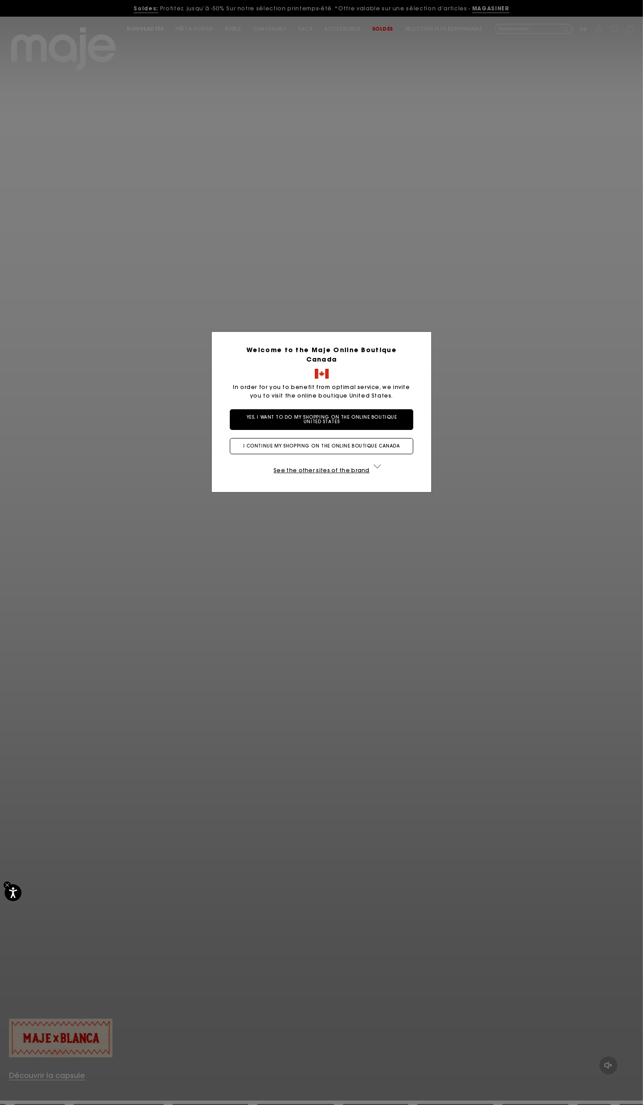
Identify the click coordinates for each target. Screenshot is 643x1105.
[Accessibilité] (13, 892)
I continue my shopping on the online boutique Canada (321, 446)
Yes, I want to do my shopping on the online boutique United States (321, 419)
